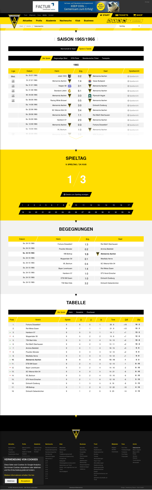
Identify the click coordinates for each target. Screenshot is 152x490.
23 (56, 212)
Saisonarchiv (136, 448)
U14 (46, 470)
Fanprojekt (125, 457)
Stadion (96, 448)
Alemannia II (48, 459)
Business (88, 20)
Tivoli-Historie (137, 461)
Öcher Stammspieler (84, 455)
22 (49, 212)
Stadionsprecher (98, 452)
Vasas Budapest (99, 81)
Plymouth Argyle (99, 96)
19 (30, 212)
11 (83, 205)
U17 (46, 463)
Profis (39, 20)
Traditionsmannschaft (65, 454)
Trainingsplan (26, 456)
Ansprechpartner (85, 465)
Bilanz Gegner (137, 450)
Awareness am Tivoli (65, 465)
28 (89, 212)
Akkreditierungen (99, 463)
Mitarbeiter (62, 448)
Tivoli (25, 15)
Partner (82, 459)
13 (99, 205)
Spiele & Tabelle (85, 49)
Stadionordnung (98, 465)
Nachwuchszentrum (51, 448)
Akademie (51, 20)
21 (43, 212)
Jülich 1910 (62, 76)
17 (129, 205)
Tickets (96, 457)
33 (122, 212)
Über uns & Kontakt (37, 451)
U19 (46, 461)
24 (63, 212)
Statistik (24, 454)
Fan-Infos (124, 448)
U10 (46, 479)
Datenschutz (37, 448)
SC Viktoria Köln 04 (59, 110)
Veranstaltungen (98, 459)
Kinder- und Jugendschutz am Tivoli (68, 469)
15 (114, 205)
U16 (46, 465)
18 (23, 212)
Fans (39, 15)
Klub (77, 20)
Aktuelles (27, 20)
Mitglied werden (114, 449)
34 (129, 212)
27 (83, 212)
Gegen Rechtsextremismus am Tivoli (101, 474)
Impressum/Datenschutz (66, 457)
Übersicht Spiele (50, 457)
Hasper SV (62, 86)
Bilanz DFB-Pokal (136, 453)
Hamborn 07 (61, 120)
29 (96, 212)
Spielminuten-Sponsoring (84, 462)
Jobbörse (82, 469)
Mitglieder (32, 15)
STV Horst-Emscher (108, 273)
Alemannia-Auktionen (11, 458)
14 (106, 205)
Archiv (45, 15)
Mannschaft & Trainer (26, 449)
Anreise (96, 454)
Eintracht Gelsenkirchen (110, 283)
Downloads (115, 452)
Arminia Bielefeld (107, 249)
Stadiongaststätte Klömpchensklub (99, 469)
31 (109, 212)
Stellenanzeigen (84, 467)
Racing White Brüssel (58, 100)
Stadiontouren (98, 450)
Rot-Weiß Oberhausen (101, 115)
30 (102, 212)
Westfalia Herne (107, 259)
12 (91, 205)
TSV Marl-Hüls (66, 283)
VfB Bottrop (68, 254)
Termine (10, 450)
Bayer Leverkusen (65, 269)
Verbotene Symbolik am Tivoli (100, 479)
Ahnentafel (136, 463)
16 (121, 205)
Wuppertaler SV (66, 259)
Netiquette (62, 461)
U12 (46, 474)
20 (36, 212)
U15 (46, 468)
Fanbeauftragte (126, 450)
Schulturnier (48, 454)
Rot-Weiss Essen (107, 269)
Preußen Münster (65, 249)
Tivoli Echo (11, 452)
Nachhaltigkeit (63, 472)
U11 (46, 476)
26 (76, 212)
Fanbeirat (124, 452)
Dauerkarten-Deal (13, 454)
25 (69, 212)
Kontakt (51, 15)
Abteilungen (62, 450)
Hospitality (83, 452)
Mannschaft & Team (68, 49)
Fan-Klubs (125, 454)
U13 (46, 472)
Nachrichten (11, 448)
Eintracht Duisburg (100, 105)
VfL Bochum (67, 264)
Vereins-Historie (135, 457)
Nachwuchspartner (50, 452)
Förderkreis (62, 459)
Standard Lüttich (60, 91)
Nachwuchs (66, 20)
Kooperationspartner (51, 450)
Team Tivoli (97, 461)
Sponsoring (83, 450)
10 (76, 205)
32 (116, 212)
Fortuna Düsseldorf (100, 125)
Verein (61, 452)
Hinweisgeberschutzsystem (67, 463)
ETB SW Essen (66, 278)
